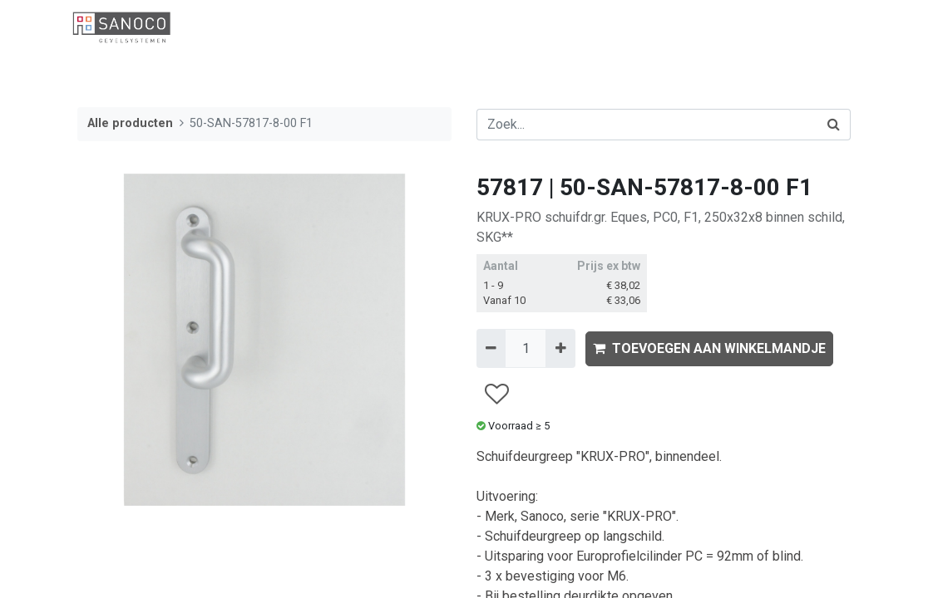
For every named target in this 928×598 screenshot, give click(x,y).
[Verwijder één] (491, 348)
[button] (496, 394)
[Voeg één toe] (560, 348)
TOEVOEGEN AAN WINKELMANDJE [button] (709, 348)
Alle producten (130, 123)
